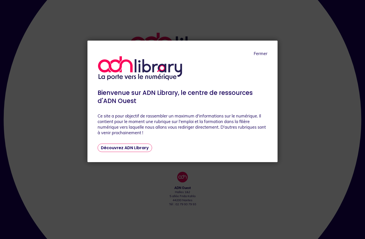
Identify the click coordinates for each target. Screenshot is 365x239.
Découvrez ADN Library (125, 148)
